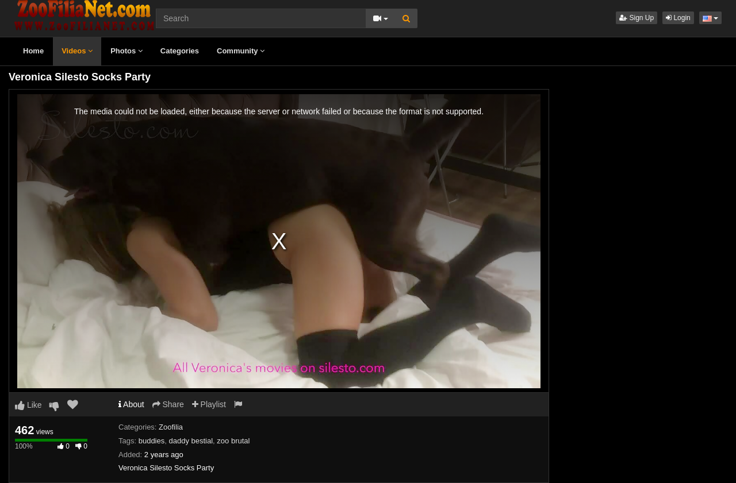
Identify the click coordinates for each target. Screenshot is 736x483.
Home (33, 51)
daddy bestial (190, 440)
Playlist (209, 404)
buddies (152, 440)
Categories (179, 51)
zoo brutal (233, 440)
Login (678, 18)
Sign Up (636, 18)
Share (168, 404)
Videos (77, 51)
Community (240, 51)
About (131, 404)
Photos (126, 51)
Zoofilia (171, 427)
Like (28, 404)
